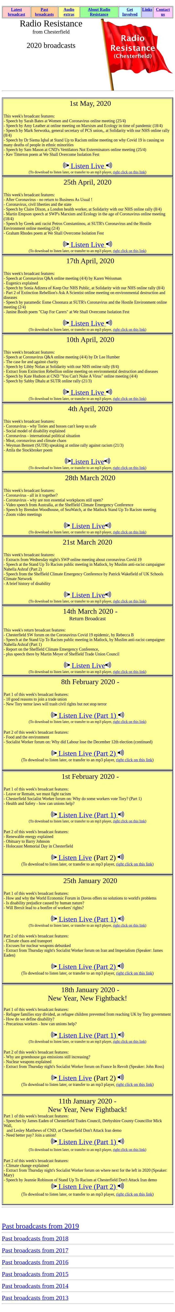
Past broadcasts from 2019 (40, 1226)
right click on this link (129, 172)
